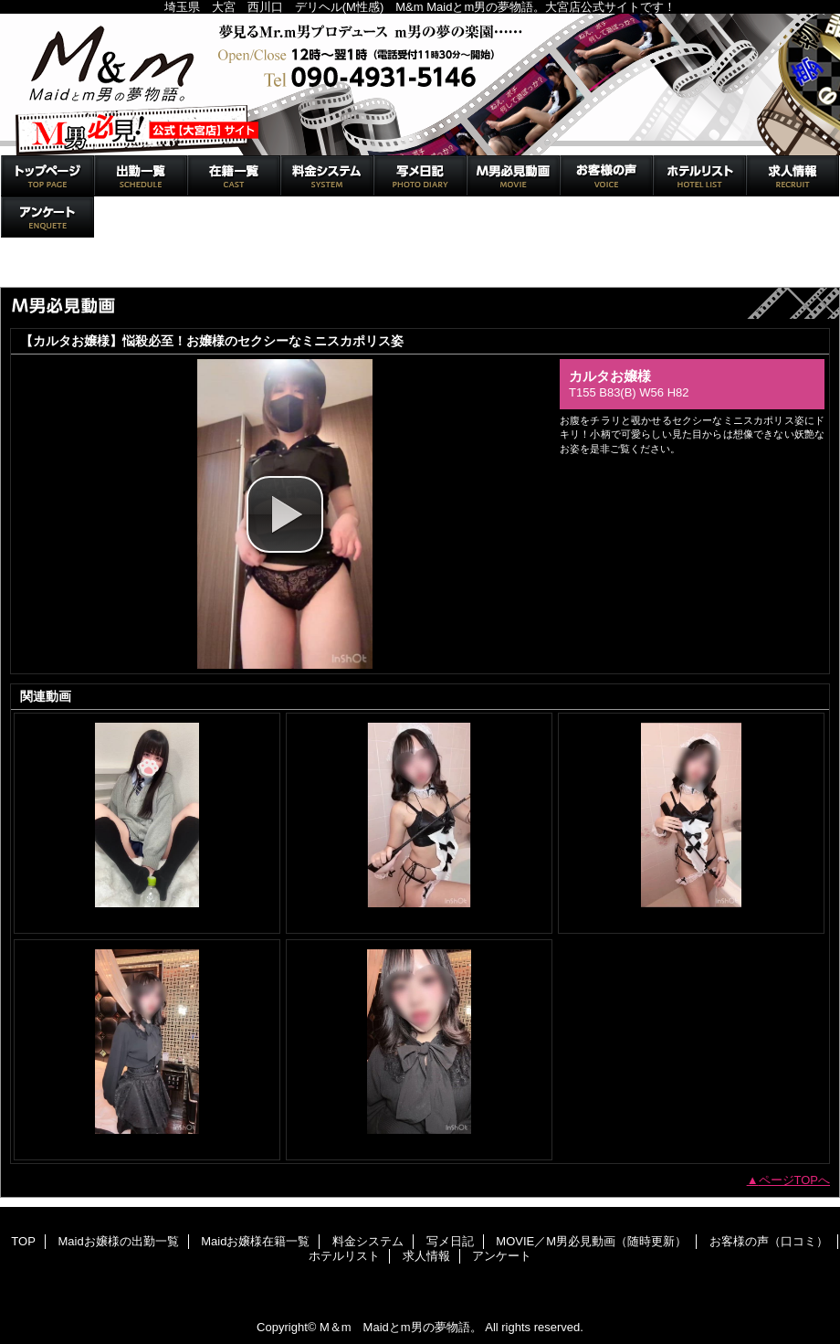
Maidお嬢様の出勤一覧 (140, 175)
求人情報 (792, 175)
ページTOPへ (795, 1180)
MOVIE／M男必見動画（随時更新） (513, 175)
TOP (47, 175)
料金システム (326, 175)
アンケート (47, 217)
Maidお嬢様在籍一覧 (233, 175)
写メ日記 (420, 175)
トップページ (44, 267)
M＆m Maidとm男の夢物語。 (420, 84)
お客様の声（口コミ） (606, 175)
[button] (285, 514)
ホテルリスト (699, 175)
